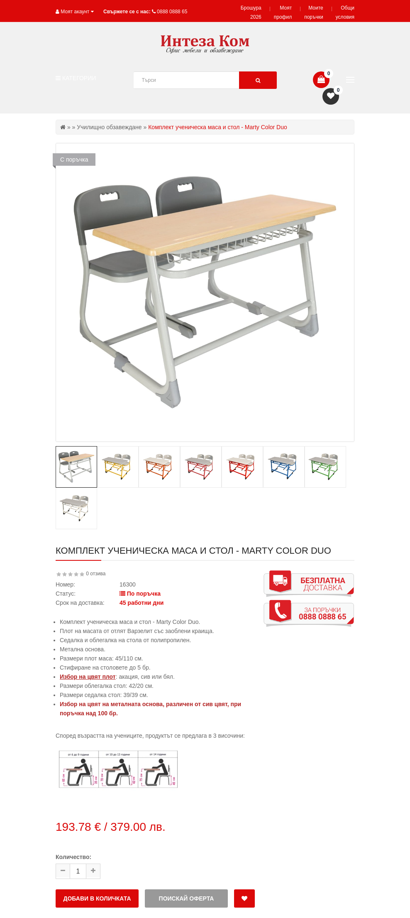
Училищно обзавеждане (109, 127)
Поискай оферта (186, 898)
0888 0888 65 (172, 12)
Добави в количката (97, 898)
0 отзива (95, 574)
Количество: (73, 857)
